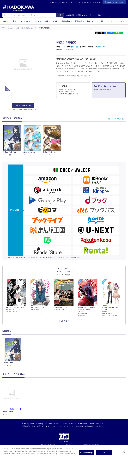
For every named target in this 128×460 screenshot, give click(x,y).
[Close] (124, 453)
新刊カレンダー (82, 15)
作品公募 (98, 2)
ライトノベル (24, 21)
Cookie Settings (86, 453)
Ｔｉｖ (62, 47)
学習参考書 (67, 21)
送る (119, 33)
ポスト (100, 33)
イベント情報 (95, 15)
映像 (103, 21)
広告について (47, 424)
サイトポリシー (69, 426)
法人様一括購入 (83, 424)
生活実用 (79, 21)
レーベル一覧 (75, 2)
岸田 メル (101, 47)
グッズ (116, 21)
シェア (110, 33)
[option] (12, 352)
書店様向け (72, 424)
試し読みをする (23, 105)
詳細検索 (70, 15)
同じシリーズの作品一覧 (116, 119)
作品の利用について (28, 426)
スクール (124, 21)
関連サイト (87, 2)
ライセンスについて (60, 424)
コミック (37, 21)
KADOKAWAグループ (97, 424)
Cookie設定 (80, 426)
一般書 (47, 21)
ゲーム (110, 21)
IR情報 (32, 424)
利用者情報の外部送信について (95, 426)
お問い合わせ (41, 426)
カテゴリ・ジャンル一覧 (59, 2)
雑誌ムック (92, 21)
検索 (59, 15)
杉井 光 (74, 47)
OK (104, 453)
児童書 (56, 21)
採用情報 (39, 424)
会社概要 (25, 424)
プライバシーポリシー (55, 426)
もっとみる (63, 321)
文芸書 (4, 21)
